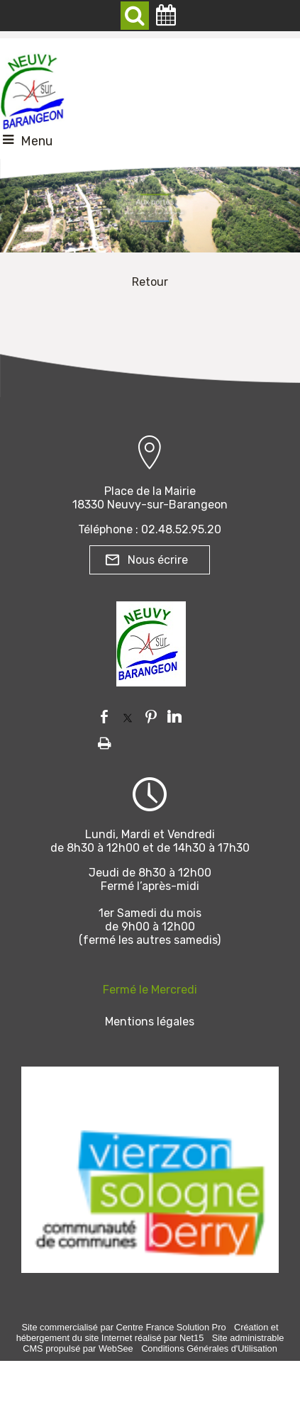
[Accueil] (32, 87)
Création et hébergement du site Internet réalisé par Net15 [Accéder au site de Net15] (147, 1332)
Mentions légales (149, 1021)
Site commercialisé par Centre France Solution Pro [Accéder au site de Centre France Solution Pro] (123, 1327)
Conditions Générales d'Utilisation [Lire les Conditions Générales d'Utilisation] (209, 1348)
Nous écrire (158, 560)
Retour (150, 282)
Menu (36, 141)
